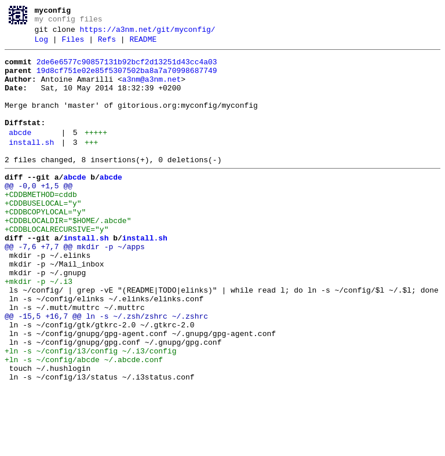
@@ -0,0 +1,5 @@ (38, 214)
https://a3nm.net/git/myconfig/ (148, 33)
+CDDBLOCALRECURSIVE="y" (56, 266)
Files (72, 44)
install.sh (31, 165)
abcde (20, 153)
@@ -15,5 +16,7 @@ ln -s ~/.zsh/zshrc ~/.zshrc (106, 370)
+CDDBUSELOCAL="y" (43, 234)
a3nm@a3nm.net (151, 90)
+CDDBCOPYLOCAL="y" (45, 245)
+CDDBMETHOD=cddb (41, 224)
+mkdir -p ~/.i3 (38, 328)
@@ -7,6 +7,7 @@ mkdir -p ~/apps (75, 287)
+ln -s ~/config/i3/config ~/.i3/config (90, 412)
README (142, 44)
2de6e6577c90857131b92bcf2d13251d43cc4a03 (127, 69)
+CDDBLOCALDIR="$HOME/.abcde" (68, 255)
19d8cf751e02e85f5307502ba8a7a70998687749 (127, 79)
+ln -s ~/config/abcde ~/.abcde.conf (84, 422)
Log (41, 44)
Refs (107, 44)
